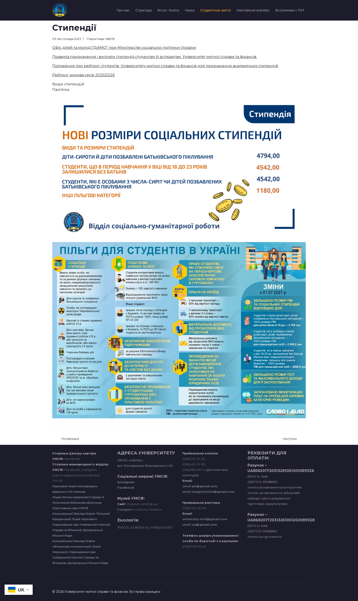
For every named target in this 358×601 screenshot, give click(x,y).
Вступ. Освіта (168, 10)
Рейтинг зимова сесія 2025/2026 (83, 75)
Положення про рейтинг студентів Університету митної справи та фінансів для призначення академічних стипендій (165, 66)
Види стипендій (68, 84)
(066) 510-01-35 (193, 459)
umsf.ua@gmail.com (199, 524)
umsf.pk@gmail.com (199, 486)
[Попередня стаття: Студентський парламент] (70, 439)
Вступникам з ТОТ (289, 10)
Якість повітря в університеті (144, 527)
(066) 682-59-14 (193, 470)
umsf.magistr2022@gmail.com (208, 491)
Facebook (72, 459)
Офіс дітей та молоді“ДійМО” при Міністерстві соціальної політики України (124, 47)
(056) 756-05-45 (194, 546)
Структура (143, 10)
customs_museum (148, 509)
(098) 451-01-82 (193, 464)
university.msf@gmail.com (204, 519)
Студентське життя (215, 10)
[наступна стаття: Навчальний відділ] (290, 439)
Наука (190, 10)
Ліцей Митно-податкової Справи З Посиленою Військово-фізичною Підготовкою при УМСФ (78, 503)
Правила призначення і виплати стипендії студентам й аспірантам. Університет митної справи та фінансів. (154, 57)
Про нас (123, 10)
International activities (253, 10)
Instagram (89, 470)
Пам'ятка (60, 89)
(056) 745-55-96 (194, 508)
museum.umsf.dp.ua (141, 504)
